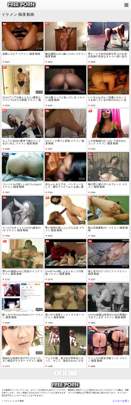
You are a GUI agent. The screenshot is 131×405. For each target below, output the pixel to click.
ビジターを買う (121, 401)
